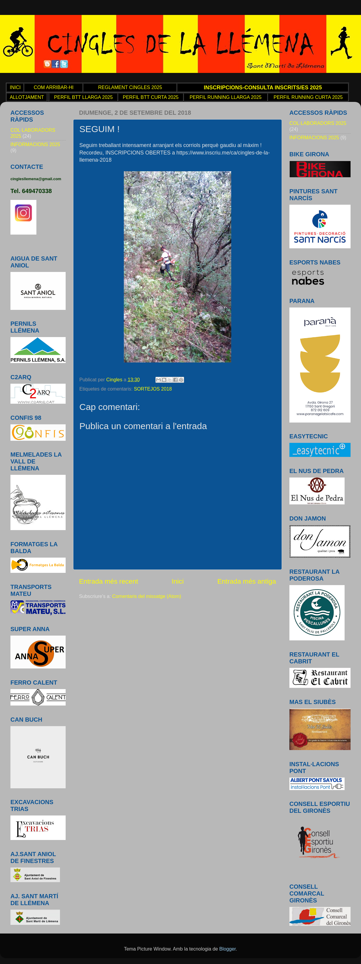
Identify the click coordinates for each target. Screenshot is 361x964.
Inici (177, 581)
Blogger (227, 948)
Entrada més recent (108, 581)
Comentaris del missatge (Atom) (146, 596)
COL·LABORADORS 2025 (317, 123)
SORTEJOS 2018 (153, 388)
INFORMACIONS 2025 (35, 144)
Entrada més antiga (246, 581)
